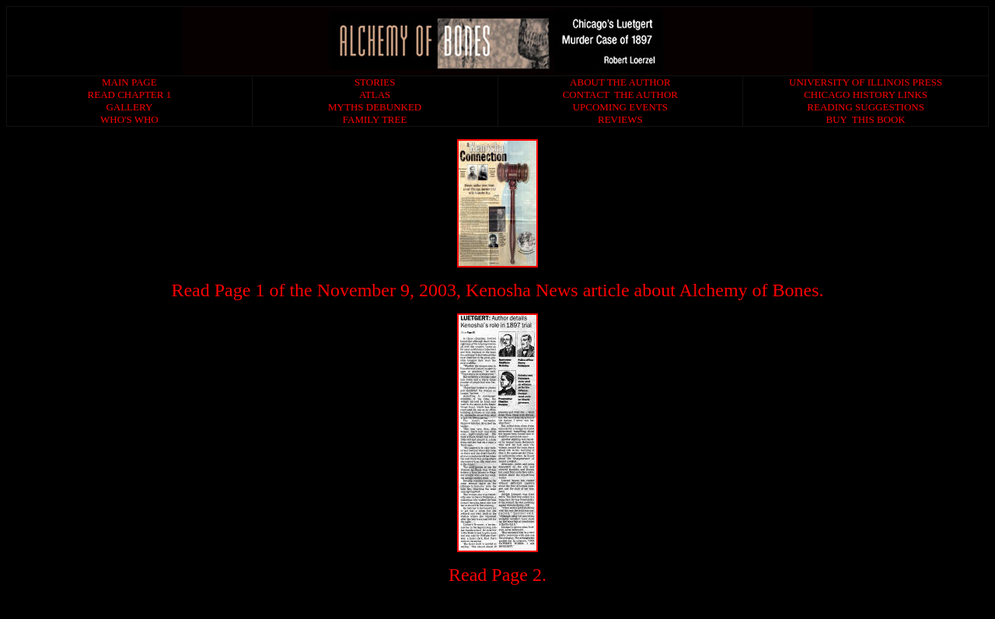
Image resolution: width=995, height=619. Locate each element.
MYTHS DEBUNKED (374, 107)
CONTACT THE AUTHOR (620, 94)
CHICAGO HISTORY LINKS (865, 94)
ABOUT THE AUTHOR (620, 82)
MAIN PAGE (129, 82)
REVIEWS (620, 119)
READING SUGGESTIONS (865, 107)
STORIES (375, 82)
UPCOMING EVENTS (620, 107)
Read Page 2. (497, 575)
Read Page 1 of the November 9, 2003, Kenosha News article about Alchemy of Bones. (497, 290)
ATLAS (374, 94)
